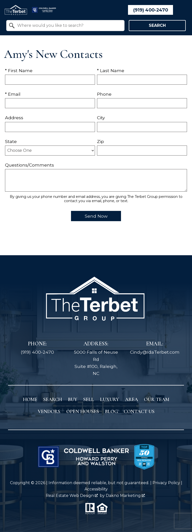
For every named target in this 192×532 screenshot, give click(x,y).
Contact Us (139, 412)
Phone (104, 94)
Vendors (49, 412)
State (11, 141)
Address (14, 117)
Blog (111, 412)
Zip (100, 141)
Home (30, 399)
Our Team (156, 399)
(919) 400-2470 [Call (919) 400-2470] (37, 352)
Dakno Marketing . (126, 495)
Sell (88, 399)
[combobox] (65, 25)
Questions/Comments (29, 165)
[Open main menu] (182, 10)
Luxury (109, 399)
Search (157, 25)
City (101, 117)
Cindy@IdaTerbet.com (155, 352)
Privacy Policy (166, 482)
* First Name (18, 70)
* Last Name (110, 70)
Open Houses (82, 412)
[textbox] (68, 26)
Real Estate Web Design (72, 495)
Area (131, 399)
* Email (12, 94)
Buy (72, 399)
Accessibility (96, 489)
